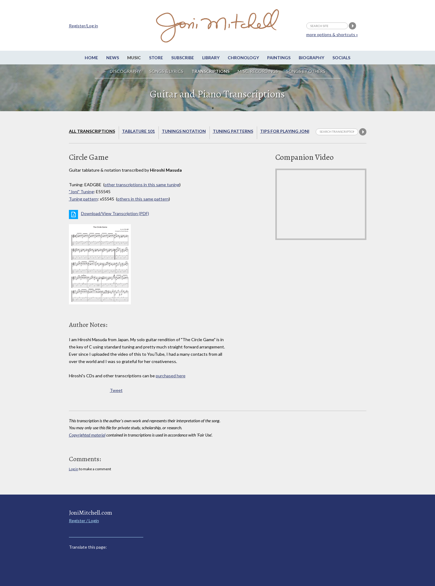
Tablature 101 (138, 131)
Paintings (279, 57)
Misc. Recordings (258, 71)
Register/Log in (83, 25)
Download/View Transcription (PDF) (115, 213)
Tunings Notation (184, 131)
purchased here (170, 375)
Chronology (243, 57)
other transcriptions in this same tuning (141, 184)
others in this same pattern (143, 198)
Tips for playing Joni (284, 131)
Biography (311, 57)
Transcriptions (210, 71)
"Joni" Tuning (81, 191)
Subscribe (182, 57)
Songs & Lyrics (166, 71)
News (112, 57)
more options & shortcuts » (332, 34)
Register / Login (84, 520)
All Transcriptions (92, 131)
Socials (341, 57)
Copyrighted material (87, 434)
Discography (125, 71)
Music (134, 57)
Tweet (116, 390)
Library (210, 57)
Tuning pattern (83, 198)
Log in (73, 469)
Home (91, 57)
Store (156, 57)
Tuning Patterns (233, 131)
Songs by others (305, 71)
